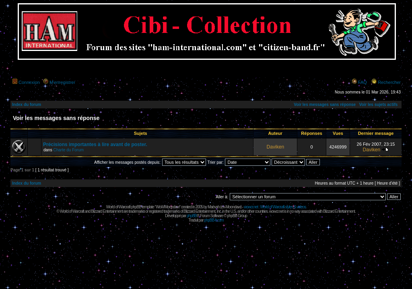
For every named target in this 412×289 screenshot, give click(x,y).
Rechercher (389, 82)
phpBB (192, 216)
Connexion (29, 82)
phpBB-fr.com (214, 220)
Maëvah (214, 207)
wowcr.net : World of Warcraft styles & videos (275, 207)
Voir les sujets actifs (378, 104)
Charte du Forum (68, 150)
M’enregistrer (62, 82)
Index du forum (26, 104)
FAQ (362, 82)
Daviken (275, 147)
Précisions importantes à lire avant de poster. (95, 144)
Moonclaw (232, 207)
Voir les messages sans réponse (325, 104)
